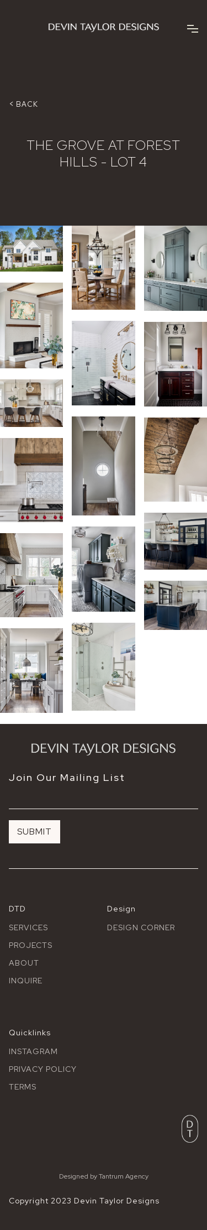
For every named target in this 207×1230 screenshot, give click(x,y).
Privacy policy (43, 1069)
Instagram (33, 1051)
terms (22, 1087)
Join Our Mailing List (67, 777)
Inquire (26, 981)
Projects (30, 945)
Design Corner (141, 927)
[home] (104, 28)
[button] (192, 27)
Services (28, 927)
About (24, 963)
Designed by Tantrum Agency (103, 1176)
